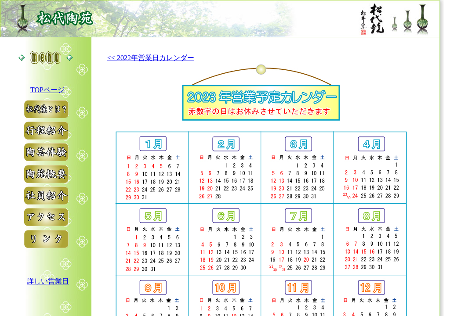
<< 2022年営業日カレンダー (150, 57)
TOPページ (47, 89)
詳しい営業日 (48, 281)
